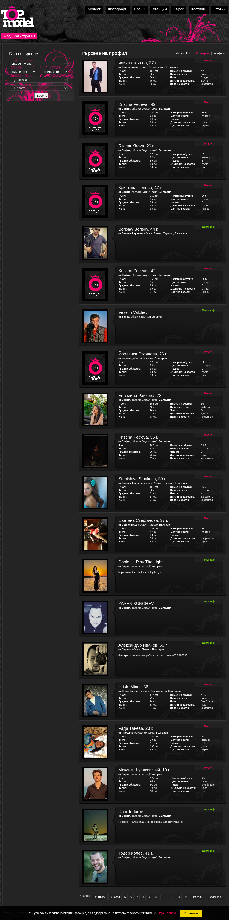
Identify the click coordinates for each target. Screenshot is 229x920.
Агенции (160, 9)
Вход (6, 36)
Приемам (191, 913)
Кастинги (198, 9)
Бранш (140, 9)
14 (185, 897)
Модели (94, 9)
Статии (220, 9)
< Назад (115, 897)
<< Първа (100, 897)
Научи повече (167, 913)
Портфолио (219, 53)
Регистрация (24, 36)
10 (156, 897)
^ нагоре (85, 895)
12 (171, 897)
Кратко (190, 53)
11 (163, 897)
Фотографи (117, 9)
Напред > (197, 897)
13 (178, 897)
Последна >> (215, 897)
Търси (179, 9)
